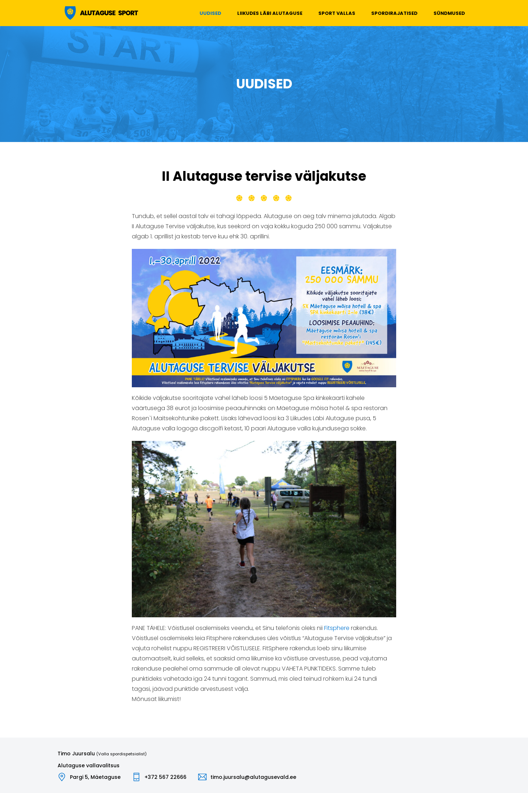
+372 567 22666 (165, 777)
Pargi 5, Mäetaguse (95, 777)
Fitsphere (336, 628)
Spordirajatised (394, 13)
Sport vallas (336, 13)
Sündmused (449, 13)
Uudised (210, 13)
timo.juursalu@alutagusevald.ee (253, 777)
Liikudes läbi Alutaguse (269, 13)
